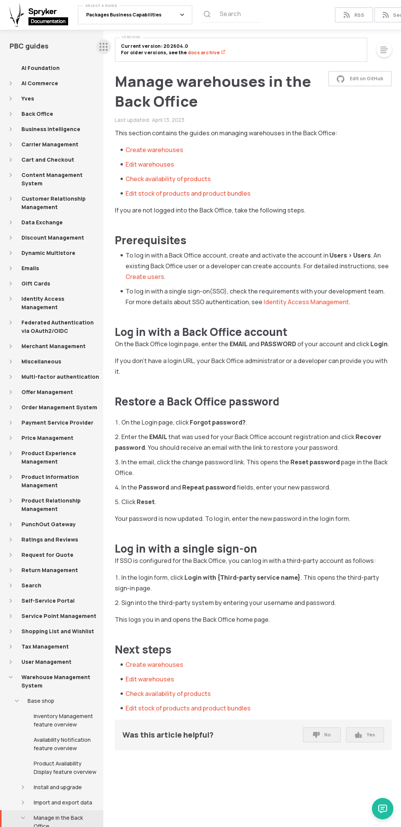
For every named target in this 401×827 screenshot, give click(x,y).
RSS (354, 15)
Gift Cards (35, 283)
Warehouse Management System (55, 681)
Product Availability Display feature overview (65, 767)
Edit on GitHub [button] (360, 79)
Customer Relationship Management (53, 203)
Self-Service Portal (48, 600)
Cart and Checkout (47, 159)
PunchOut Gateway (48, 524)
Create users (145, 276)
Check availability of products (168, 179)
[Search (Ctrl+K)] (231, 15)
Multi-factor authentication (60, 376)
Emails (30, 268)
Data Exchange (42, 222)
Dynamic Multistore (48, 252)
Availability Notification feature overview (62, 744)
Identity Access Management (42, 303)
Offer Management (47, 392)
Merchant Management (53, 346)
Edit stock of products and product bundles (188, 193)
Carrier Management (49, 144)
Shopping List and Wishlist (57, 631)
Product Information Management (50, 481)
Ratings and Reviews (49, 539)
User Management (46, 661)
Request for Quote (47, 554)
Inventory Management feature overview (63, 720)
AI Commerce (39, 83)
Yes (365, 734)
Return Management (49, 570)
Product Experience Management (48, 457)
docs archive (206, 52)
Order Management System (59, 407)
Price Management (47, 437)
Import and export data (63, 802)
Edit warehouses (150, 164)
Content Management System (52, 179)
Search (31, 585)
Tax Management (45, 646)
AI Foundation (40, 67)
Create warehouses (154, 150)
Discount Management (52, 237)
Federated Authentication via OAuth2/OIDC (57, 326)
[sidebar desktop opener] (103, 46)
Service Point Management (58, 615)
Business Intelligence (50, 129)
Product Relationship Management (51, 504)
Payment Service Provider (57, 422)
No (322, 734)
